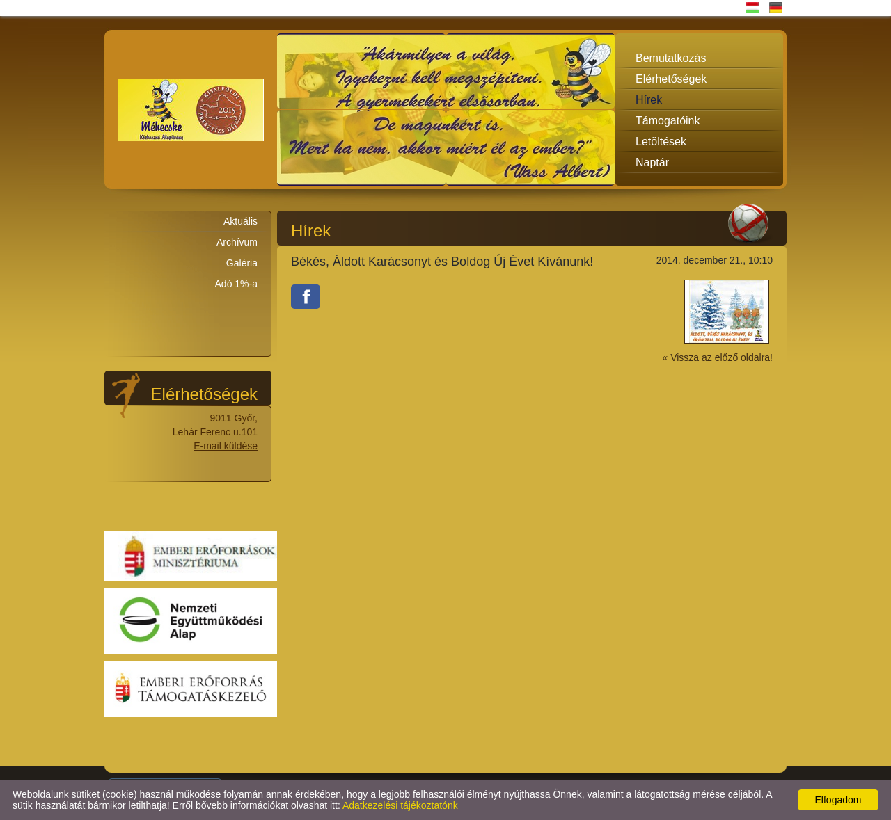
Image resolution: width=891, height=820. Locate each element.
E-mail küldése (226, 445)
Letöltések (661, 141)
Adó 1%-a (236, 283)
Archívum (237, 242)
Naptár (652, 162)
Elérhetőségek (671, 79)
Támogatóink (668, 121)
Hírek (649, 100)
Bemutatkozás (671, 58)
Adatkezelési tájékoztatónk (400, 805)
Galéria (242, 262)
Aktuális (240, 221)
